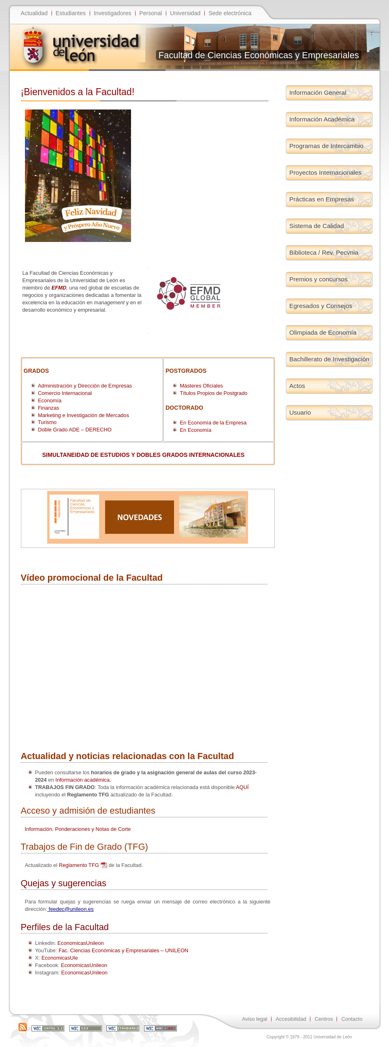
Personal (150, 13)
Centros (323, 1019)
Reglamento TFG (79, 865)
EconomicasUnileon (80, 943)
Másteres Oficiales (202, 386)
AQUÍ (242, 787)
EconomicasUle (59, 958)
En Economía (195, 430)
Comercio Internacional (65, 393)
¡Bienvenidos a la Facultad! (78, 92)
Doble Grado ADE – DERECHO (75, 430)
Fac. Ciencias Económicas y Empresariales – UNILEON (123, 950)
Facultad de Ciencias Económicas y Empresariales (258, 55)
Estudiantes (71, 13)
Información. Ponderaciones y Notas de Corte (78, 829)
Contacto (352, 1019)
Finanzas (48, 408)
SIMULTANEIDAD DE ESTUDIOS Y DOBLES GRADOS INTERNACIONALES (143, 455)
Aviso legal (254, 1019)
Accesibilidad (291, 1019)
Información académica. (83, 780)
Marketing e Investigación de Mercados (83, 415)
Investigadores (112, 13)
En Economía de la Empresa (213, 423)
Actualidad (34, 13)
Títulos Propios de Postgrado (213, 393)
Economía (50, 400)
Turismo (47, 422)
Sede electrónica (229, 13)
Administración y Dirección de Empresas (85, 386)
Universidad (185, 13)
